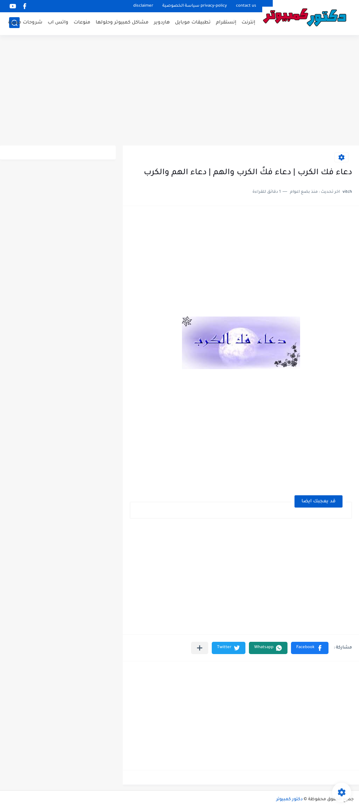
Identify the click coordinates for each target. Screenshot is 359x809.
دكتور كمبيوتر (289, 799)
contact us (246, 6)
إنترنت (248, 23)
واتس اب (58, 23)
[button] (309, 648)
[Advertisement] (179, 91)
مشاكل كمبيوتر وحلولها (122, 23)
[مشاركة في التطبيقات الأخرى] (199, 648)
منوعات (82, 23)
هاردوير (162, 23)
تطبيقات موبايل (193, 23)
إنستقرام (226, 23)
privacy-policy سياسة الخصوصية (194, 6)
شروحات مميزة (25, 23)
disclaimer (143, 6)
